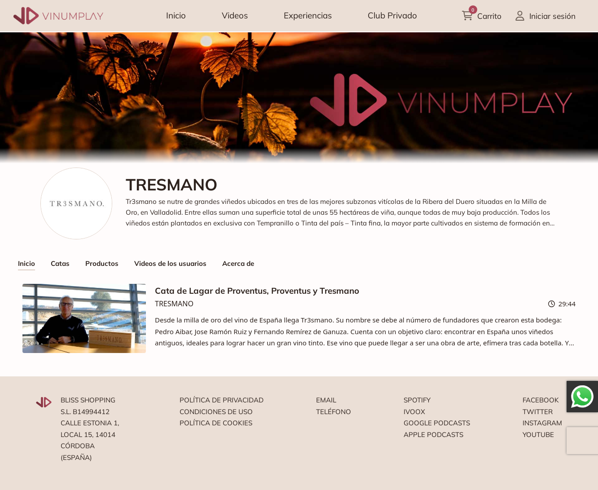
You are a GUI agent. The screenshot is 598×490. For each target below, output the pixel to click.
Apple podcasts (433, 434)
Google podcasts (437, 423)
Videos (235, 15)
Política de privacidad (222, 400)
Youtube (538, 434)
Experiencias (308, 15)
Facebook (541, 400)
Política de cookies (216, 423)
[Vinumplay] (58, 15)
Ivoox (414, 411)
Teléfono (333, 411)
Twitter (538, 411)
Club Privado (392, 15)
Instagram (542, 423)
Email (326, 400)
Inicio (176, 15)
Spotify (417, 400)
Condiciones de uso (216, 411)
